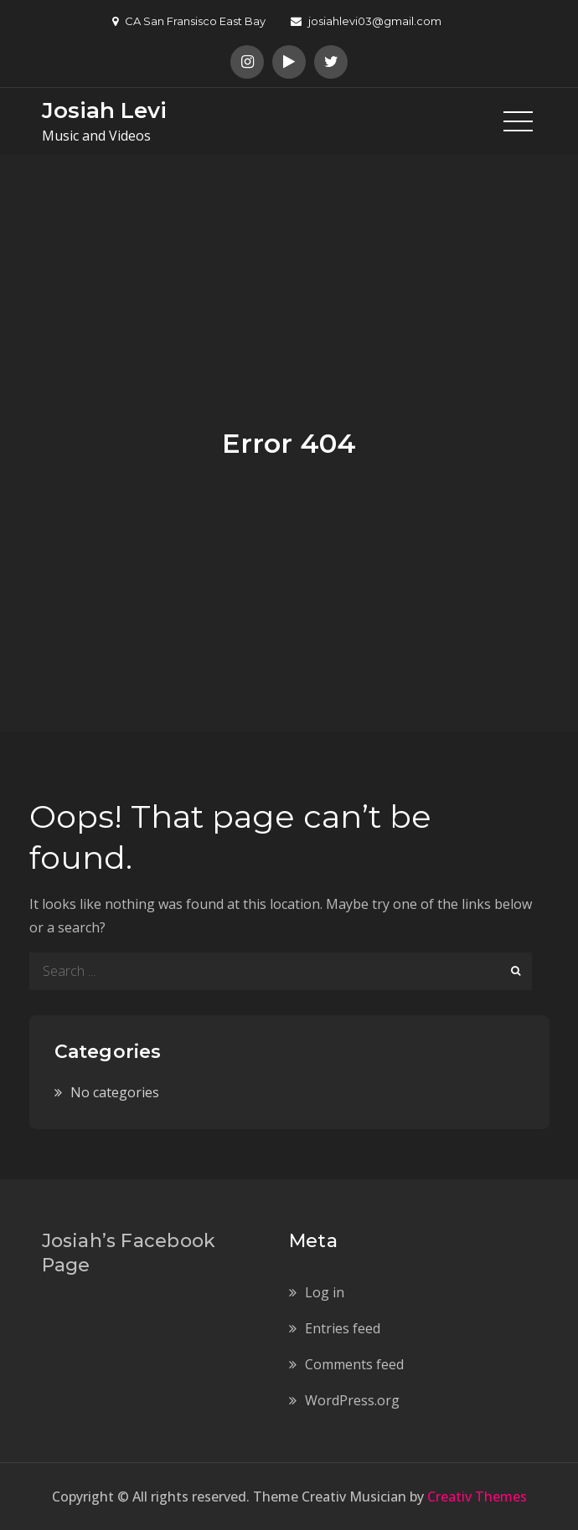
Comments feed (354, 1364)
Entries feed (342, 1328)
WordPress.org (352, 1400)
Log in (324, 1292)
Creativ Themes (477, 1496)
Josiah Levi (104, 110)
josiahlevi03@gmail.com (366, 21)
